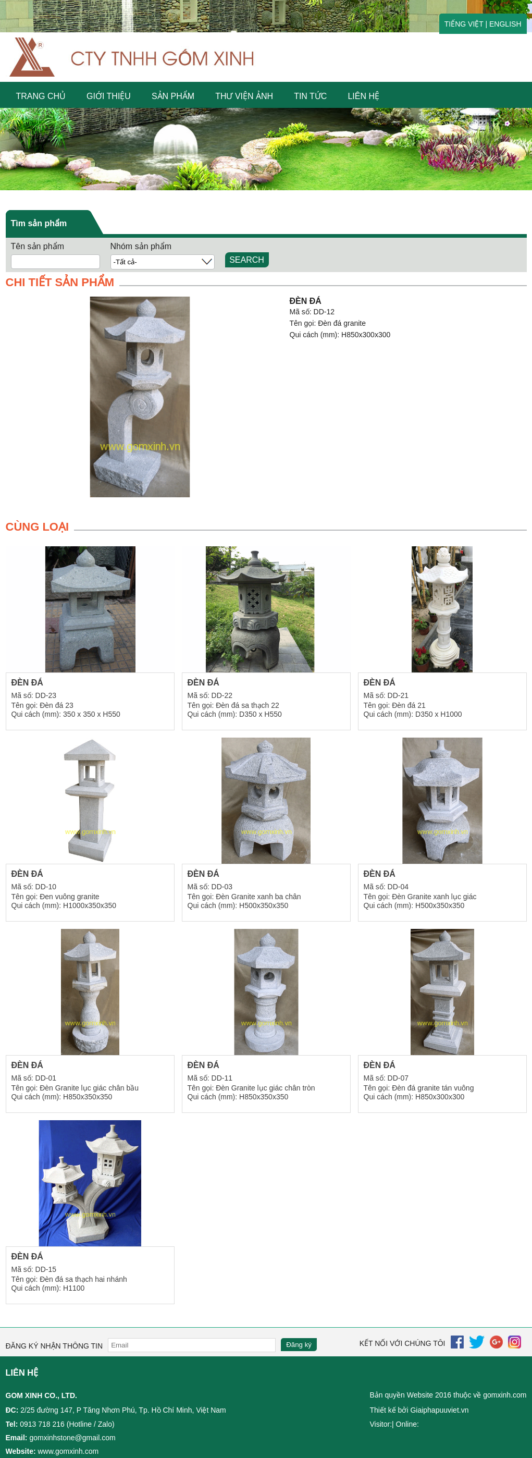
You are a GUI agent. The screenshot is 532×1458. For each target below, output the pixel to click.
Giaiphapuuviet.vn (439, 1410)
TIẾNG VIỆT (464, 24)
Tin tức (310, 96)
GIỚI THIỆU (108, 96)
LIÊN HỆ (363, 96)
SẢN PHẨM (173, 96)
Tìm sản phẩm (39, 223)
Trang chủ (41, 96)
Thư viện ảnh (244, 96)
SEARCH (246, 259)
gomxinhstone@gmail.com (72, 1438)
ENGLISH (505, 24)
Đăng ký (299, 1345)
